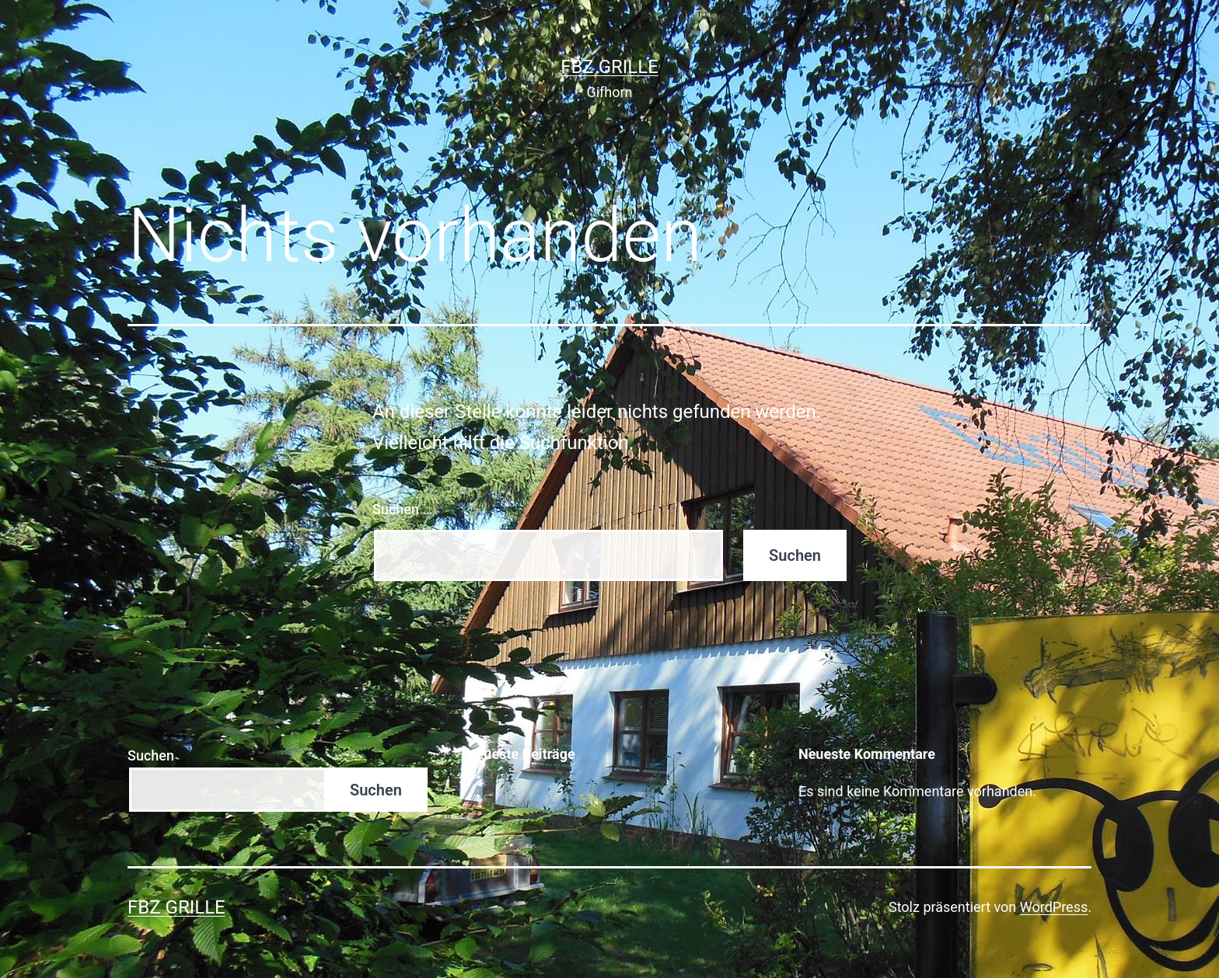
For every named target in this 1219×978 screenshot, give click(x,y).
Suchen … (402, 509)
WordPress (1054, 907)
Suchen (150, 755)
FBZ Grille (609, 67)
